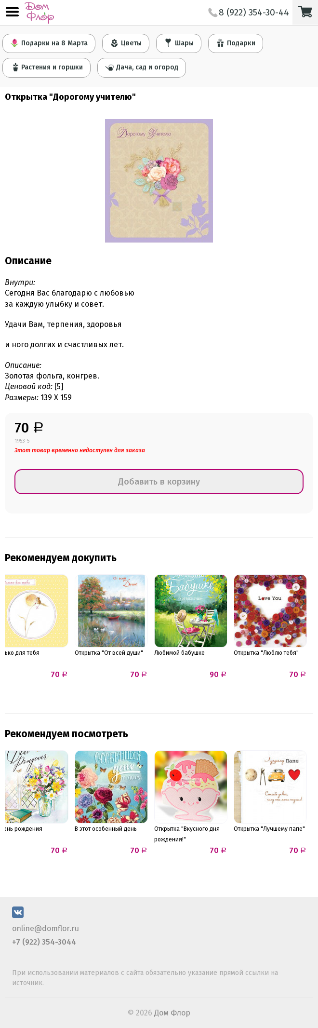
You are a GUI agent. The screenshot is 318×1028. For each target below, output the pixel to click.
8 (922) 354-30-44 (248, 12)
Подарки (235, 43)
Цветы (126, 43)
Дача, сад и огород (141, 67)
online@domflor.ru (45, 928)
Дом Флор (172, 1012)
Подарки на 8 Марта (49, 43)
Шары (179, 43)
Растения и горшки (46, 67)
